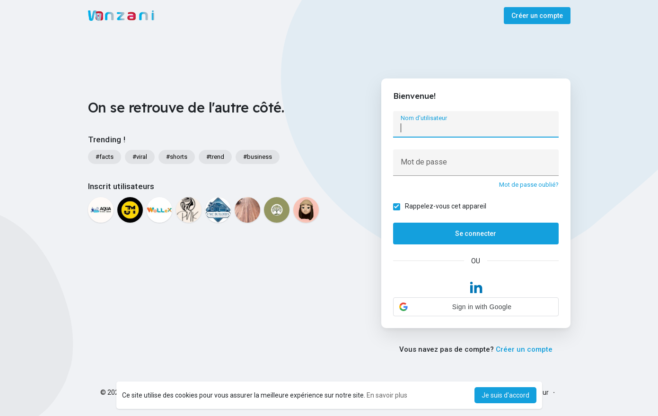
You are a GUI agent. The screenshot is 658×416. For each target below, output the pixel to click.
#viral (139, 156)
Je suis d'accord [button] (505, 395)
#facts (105, 156)
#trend (215, 156)
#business (257, 156)
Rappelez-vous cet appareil (445, 206)
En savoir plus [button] (387, 395)
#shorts (176, 156)
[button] (476, 306)
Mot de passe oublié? (529, 184)
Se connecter (475, 233)
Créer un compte (537, 15)
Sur (543, 392)
